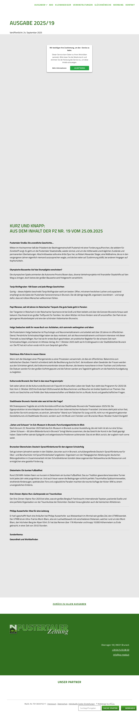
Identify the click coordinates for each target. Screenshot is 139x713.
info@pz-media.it (121, 654)
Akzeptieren (79, 68)
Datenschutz (62, 703)
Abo (51, 4)
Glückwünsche (103, 4)
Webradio (130, 708)
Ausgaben (39, 4)
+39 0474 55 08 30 (120, 649)
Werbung (118, 4)
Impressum (51, 703)
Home (8, 8)
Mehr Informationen (59, 68)
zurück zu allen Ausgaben (69, 604)
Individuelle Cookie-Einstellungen (82, 703)
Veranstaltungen (83, 4)
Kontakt (130, 4)
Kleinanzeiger (63, 4)
